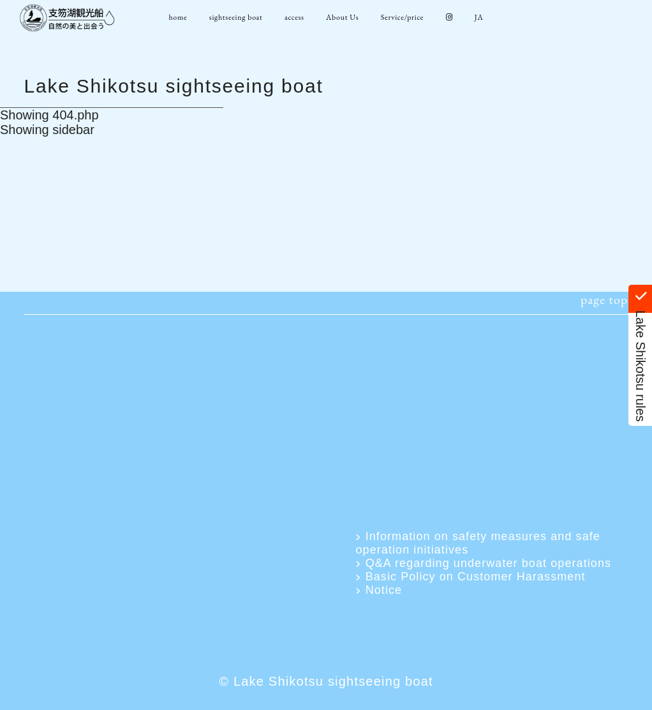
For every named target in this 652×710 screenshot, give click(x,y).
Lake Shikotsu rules (640, 355)
